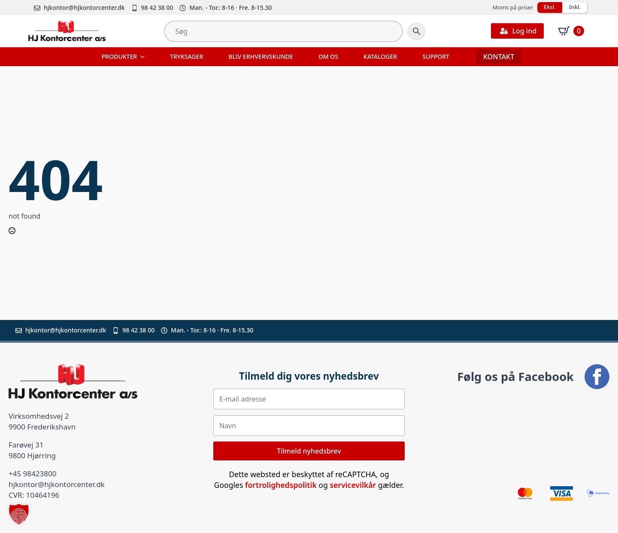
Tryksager (186, 56)
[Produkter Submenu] (143, 56)
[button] (19, 514)
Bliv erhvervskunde (260, 56)
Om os (328, 56)
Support (435, 56)
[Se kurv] (571, 31)
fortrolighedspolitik (281, 485)
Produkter (119, 56)
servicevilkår (353, 485)
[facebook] (597, 376)
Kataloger (380, 56)
